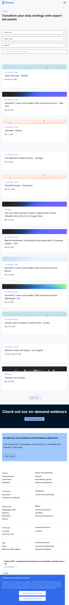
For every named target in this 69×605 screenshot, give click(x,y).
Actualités (39, 513)
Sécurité (38, 476)
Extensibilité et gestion (43, 479)
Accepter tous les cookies (32, 593)
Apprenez (5, 513)
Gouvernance (7, 479)
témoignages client (9, 510)
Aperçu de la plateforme (44, 473)
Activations (6, 482)
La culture (5, 531)
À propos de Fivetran (42, 527)
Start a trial (9, 456)
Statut (4, 546)
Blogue (37, 506)
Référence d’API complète (11, 549)
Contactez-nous (8, 534)
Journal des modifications (44, 546)
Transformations (8, 476)
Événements (6, 516)
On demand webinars (34, 419)
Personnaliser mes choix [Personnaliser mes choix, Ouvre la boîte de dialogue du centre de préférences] (32, 599)
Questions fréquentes (43, 549)
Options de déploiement (43, 482)
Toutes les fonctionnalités (44, 494)
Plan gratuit (6, 494)
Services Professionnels (44, 516)
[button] (64, 2)
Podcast (5, 519)
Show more (34, 398)
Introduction (39, 491)
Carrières (38, 531)
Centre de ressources (43, 510)
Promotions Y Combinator (11, 498)
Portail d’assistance (42, 542)
